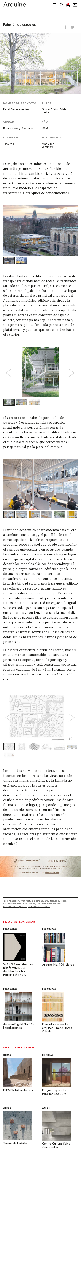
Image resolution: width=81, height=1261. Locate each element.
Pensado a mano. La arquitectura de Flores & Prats (57, 1028)
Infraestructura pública (15, 906)
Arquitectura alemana (32, 900)
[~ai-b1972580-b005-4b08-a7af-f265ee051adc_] (40, 876)
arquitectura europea (55, 900)
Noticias (47, 1055)
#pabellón (14, 900)
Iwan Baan (48, 144)
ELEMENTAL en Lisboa (18, 1090)
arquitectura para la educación (19, 903)
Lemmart (47, 147)
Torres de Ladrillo (15, 1143)
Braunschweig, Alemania (18, 128)
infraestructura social (39, 906)
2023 (45, 128)
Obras (7, 1055)
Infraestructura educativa (50, 903)
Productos (10, 929)
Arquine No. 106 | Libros (58, 964)
